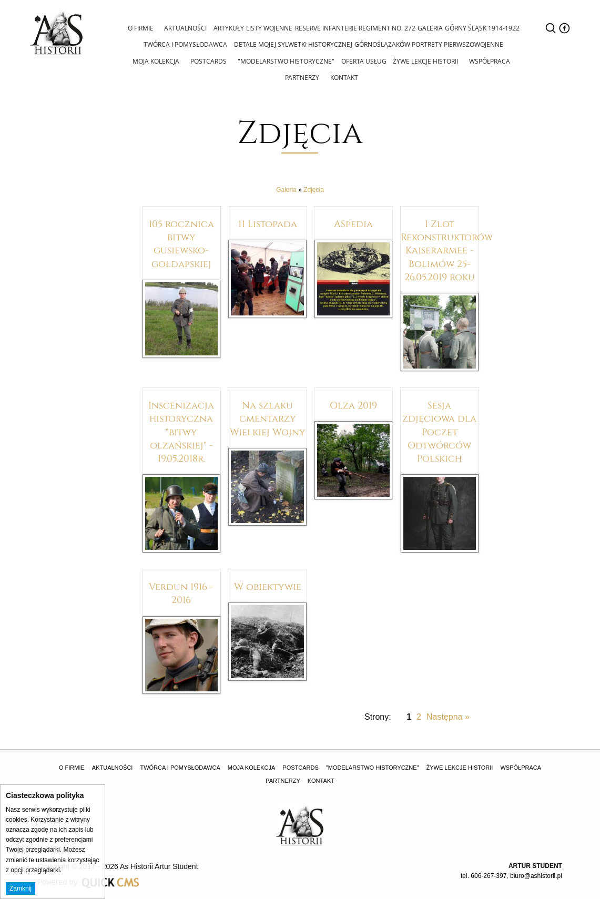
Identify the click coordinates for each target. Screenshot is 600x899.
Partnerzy (302, 76)
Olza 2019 (353, 404)
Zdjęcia (313, 188)
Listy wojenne (268, 28)
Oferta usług (362, 60)
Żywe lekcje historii (424, 60)
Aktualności (183, 27)
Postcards (209, 60)
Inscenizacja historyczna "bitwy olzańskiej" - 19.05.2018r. (181, 430)
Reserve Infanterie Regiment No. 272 (353, 28)
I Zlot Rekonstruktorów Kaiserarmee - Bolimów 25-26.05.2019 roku (447, 249)
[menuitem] (141, 29)
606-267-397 (488, 874)
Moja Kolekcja (157, 60)
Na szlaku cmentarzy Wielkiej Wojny (268, 417)
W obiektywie (267, 585)
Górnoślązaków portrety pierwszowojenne (428, 44)
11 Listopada (267, 222)
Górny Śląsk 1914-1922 (481, 28)
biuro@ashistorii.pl (536, 874)
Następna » (448, 715)
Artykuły (226, 28)
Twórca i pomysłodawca (185, 43)
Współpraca (487, 60)
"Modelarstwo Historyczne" (285, 60)
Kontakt (343, 76)
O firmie (139, 27)
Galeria (429, 28)
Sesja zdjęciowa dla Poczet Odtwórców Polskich (439, 430)
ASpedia (353, 222)
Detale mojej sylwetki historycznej (292, 44)
